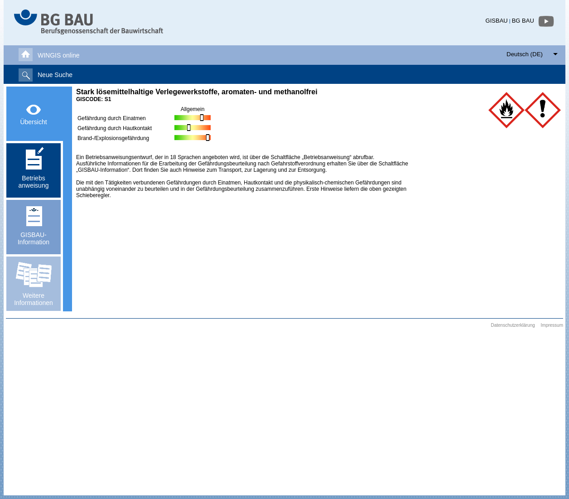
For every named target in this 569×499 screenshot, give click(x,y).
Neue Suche (55, 74)
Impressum (552, 325)
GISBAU (497, 20)
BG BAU (523, 20)
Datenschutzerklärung (513, 325)
